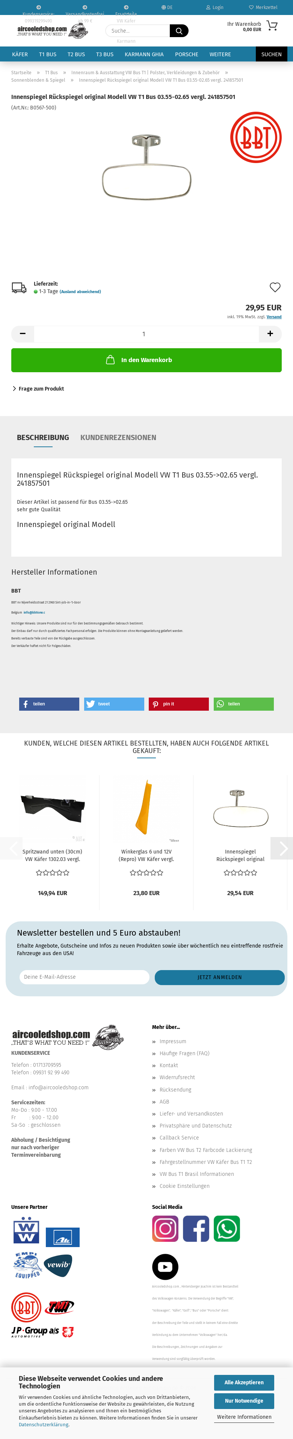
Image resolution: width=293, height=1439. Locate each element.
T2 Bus (76, 54)
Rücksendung (175, 1090)
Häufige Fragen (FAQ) (185, 1053)
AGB (164, 1102)
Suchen (271, 54)
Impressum (173, 1041)
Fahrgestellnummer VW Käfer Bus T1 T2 (206, 1162)
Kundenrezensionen (118, 437)
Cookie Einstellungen (185, 1186)
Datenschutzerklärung (43, 1424)
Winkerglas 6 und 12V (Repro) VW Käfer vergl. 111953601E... (146, 856)
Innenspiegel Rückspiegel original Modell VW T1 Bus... (240, 856)
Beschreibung (43, 437)
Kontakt (169, 1065)
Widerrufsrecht (177, 1077)
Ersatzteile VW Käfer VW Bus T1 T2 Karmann (126, 10)
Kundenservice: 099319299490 (38, 10)
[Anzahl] (146, 334)
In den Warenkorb (138, 359)
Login (215, 7)
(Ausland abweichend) (80, 291)
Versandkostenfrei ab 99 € (85, 10)
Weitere (220, 54)
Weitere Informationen (244, 1417)
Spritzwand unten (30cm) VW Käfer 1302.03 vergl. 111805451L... (52, 856)
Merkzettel (263, 7)
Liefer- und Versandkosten (191, 1114)
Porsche (186, 54)
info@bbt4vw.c (34, 612)
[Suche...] (179, 30)
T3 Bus (104, 54)
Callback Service (179, 1138)
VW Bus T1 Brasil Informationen (197, 1174)
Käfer (20, 54)
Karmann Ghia (144, 54)
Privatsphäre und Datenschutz (196, 1126)
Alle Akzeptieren (244, 1382)
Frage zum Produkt (41, 389)
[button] (22, 334)
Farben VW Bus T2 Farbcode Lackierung (206, 1150)
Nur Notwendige (244, 1401)
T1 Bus (47, 54)
